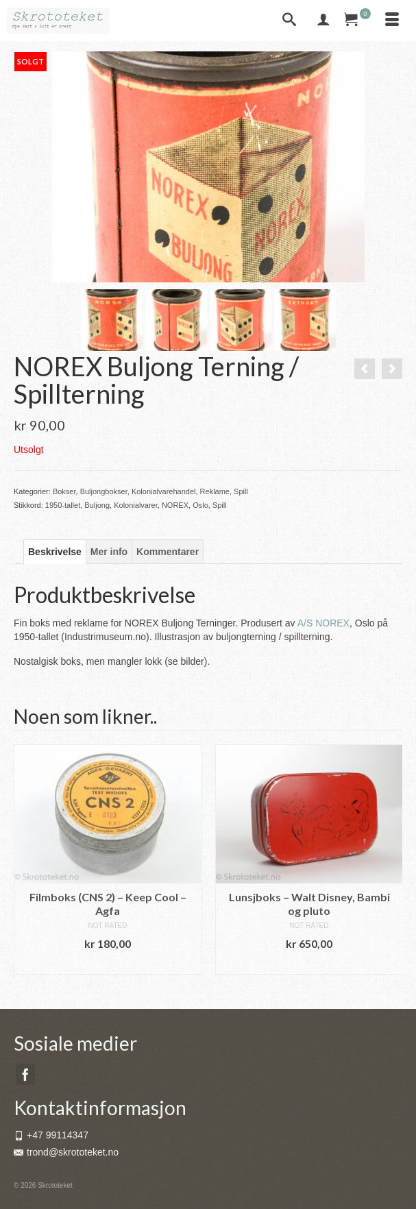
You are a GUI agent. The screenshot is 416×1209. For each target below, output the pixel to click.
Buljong (97, 505)
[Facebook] (25, 1074)
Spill (241, 491)
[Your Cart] (358, 20)
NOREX (175, 505)
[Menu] (392, 20)
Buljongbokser (103, 491)
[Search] (289, 20)
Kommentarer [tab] (167, 551)
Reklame (215, 491)
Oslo (200, 505)
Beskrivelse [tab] (55, 551)
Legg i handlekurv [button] (107, 963)
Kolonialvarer (136, 505)
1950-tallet (62, 505)
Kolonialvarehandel (164, 491)
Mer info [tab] (108, 551)
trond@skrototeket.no (66, 1152)
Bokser (64, 491)
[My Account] (323, 20)
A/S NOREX (323, 623)
